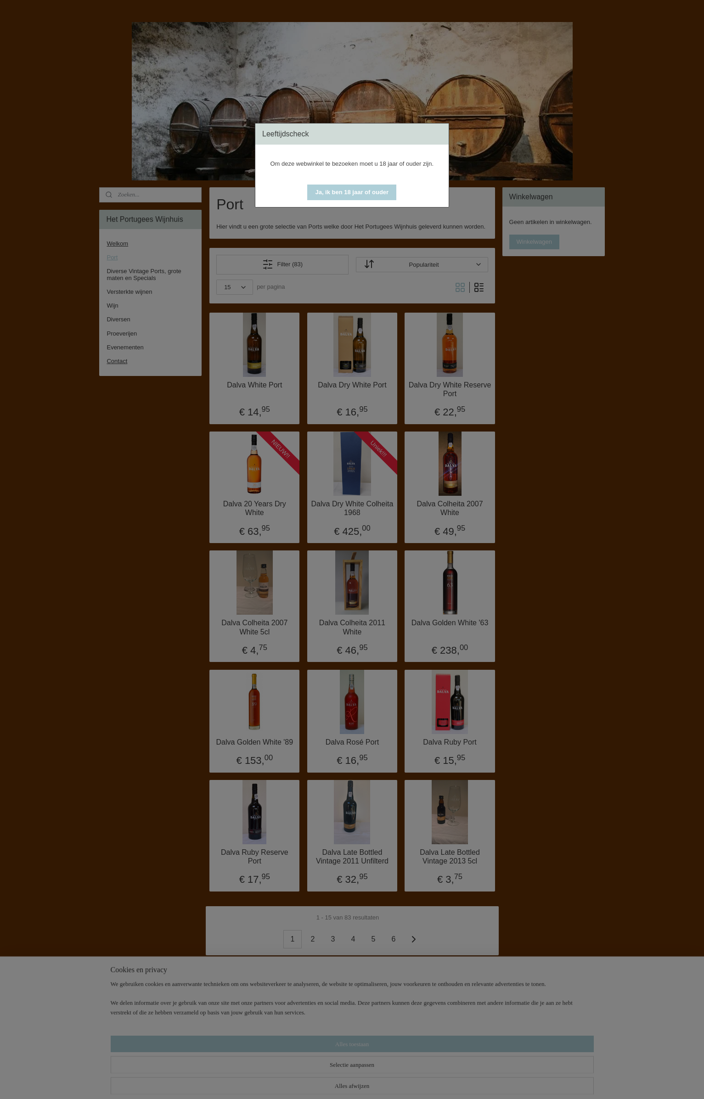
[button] (351, 192)
